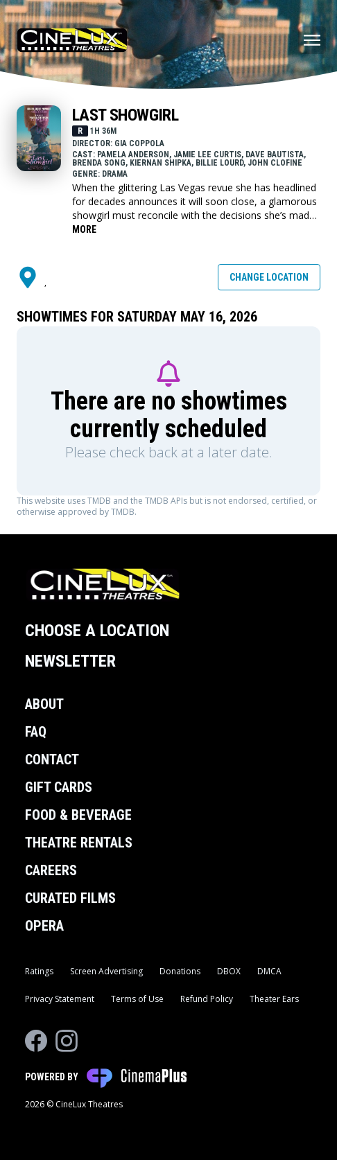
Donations (179, 971)
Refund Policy (206, 999)
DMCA (269, 971)
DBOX (229, 971)
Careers (51, 870)
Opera (44, 925)
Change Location (269, 277)
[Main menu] (312, 40)
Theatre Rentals (78, 842)
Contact (52, 759)
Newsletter (70, 661)
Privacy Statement (59, 999)
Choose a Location (97, 630)
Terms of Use (137, 999)
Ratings (39, 971)
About (44, 704)
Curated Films (70, 898)
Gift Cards (58, 787)
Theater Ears (274, 999)
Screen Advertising (106, 971)
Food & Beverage (78, 815)
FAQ (35, 731)
